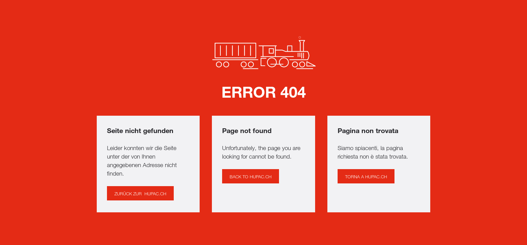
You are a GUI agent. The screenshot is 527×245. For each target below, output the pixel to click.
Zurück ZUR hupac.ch (140, 193)
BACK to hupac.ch (251, 176)
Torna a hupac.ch (366, 176)
